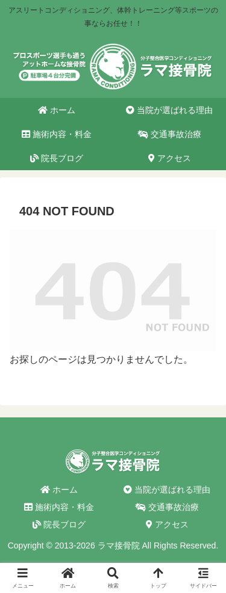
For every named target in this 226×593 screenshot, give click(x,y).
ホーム (59, 489)
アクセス (167, 524)
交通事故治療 (167, 507)
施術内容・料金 (59, 507)
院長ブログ (59, 524)
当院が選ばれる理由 (167, 489)
